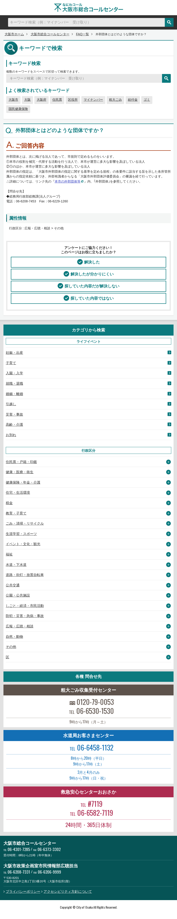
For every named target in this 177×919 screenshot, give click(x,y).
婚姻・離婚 (14, 394)
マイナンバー (93, 99)
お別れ (11, 435)
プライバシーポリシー (23, 891)
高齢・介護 (14, 424)
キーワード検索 (24, 63)
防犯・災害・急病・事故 (25, 616)
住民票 (57, 99)
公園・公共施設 (18, 595)
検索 (169, 22)
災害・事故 (14, 414)
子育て (11, 363)
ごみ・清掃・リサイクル (25, 523)
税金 (9, 503)
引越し (11, 404)
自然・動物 (14, 636)
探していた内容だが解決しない (92, 286)
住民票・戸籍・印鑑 (21, 462)
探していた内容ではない (92, 298)
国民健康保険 (18, 109)
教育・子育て (16, 513)
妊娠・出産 (14, 353)
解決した (92, 262)
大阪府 (41, 99)
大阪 (27, 99)
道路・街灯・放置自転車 (25, 575)
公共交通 (13, 585)
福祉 (9, 554)
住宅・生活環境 (18, 492)
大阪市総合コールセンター (50, 34)
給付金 (133, 99)
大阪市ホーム (14, 34)
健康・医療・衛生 (19, 472)
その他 (11, 647)
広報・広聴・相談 (19, 626)
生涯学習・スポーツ (21, 534)
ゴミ (147, 99)
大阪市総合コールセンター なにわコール (88, 7)
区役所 (73, 99)
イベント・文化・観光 (23, 544)
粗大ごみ (115, 99)
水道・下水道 (16, 565)
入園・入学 (14, 373)
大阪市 (13, 99)
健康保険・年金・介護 (23, 482)
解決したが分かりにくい (92, 274)
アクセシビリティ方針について (68, 891)
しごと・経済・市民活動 (25, 606)
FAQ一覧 (82, 34)
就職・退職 (14, 383)
